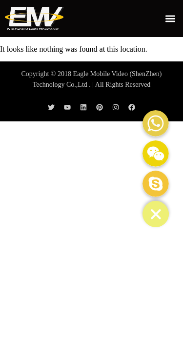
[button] (170, 18)
